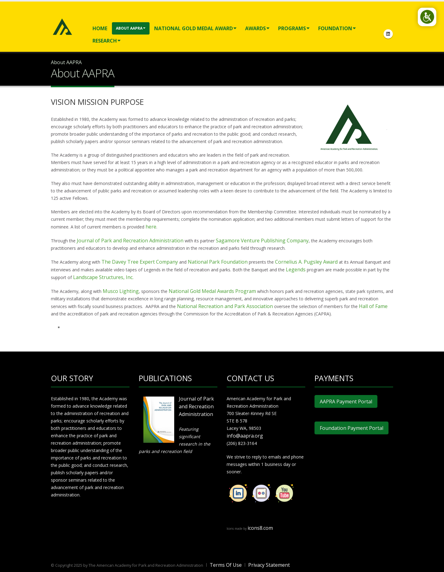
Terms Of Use (226, 565)
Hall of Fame (373, 306)
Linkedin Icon (388, 34)
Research (106, 40)
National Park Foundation (218, 261)
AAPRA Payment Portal (346, 401)
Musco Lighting (121, 291)
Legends (296, 269)
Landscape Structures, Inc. (103, 277)
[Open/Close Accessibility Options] (427, 17)
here (151, 226)
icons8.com (260, 528)
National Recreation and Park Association (225, 306)
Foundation (337, 28)
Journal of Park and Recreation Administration (130, 240)
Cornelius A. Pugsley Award (306, 261)
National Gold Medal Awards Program (212, 291)
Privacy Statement (269, 565)
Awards (257, 28)
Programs (294, 28)
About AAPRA (131, 28)
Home (99, 28)
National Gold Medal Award (195, 28)
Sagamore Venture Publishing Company (262, 240)
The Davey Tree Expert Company (139, 261)
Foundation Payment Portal (351, 428)
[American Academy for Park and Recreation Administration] (62, 26)
